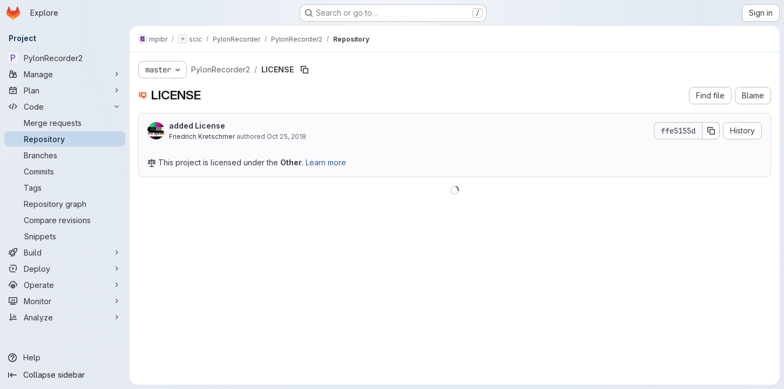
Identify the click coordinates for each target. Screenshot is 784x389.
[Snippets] (64, 236)
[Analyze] (64, 317)
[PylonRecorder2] (64, 57)
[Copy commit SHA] (711, 130)
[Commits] (64, 171)
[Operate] (64, 284)
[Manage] (64, 74)
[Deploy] (64, 268)
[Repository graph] (64, 203)
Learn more (326, 162)
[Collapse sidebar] (64, 375)
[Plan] (64, 90)
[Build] (64, 252)
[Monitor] (64, 300)
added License (197, 125)
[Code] (64, 106)
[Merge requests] (64, 122)
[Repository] (64, 138)
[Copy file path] (304, 69)
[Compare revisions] (64, 219)
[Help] (64, 357)
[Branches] (64, 155)
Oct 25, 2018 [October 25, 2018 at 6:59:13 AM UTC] (286, 136)
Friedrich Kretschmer (202, 136)
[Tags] (64, 187)
